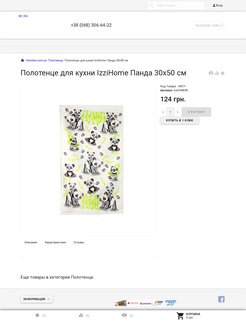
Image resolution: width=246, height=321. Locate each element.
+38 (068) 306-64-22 (91, 25)
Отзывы (79, 242)
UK (20, 16)
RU (26, 16)
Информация (34, 299)
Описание (30, 242)
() (40, 315)
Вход (217, 5)
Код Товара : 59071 (173, 86)
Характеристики (55, 242)
